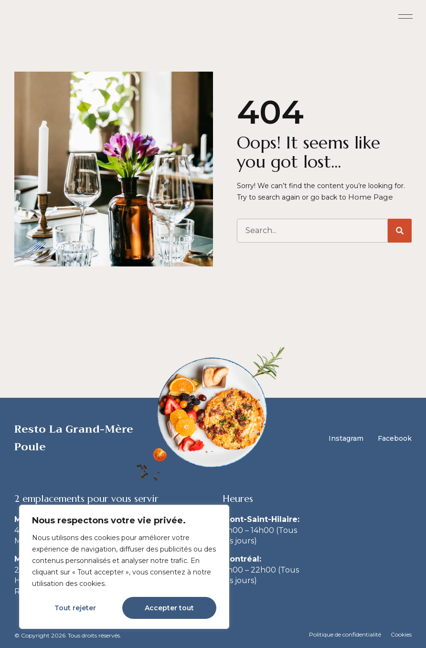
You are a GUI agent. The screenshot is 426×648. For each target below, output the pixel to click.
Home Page (369, 196)
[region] (124, 567)
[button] (405, 17)
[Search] (400, 230)
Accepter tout (169, 608)
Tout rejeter (75, 608)
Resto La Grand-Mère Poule (73, 438)
